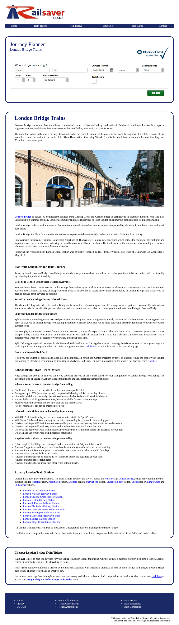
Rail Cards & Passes (68, 600)
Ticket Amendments (68, 606)
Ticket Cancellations (68, 603)
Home (14, 25)
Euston (135, 481)
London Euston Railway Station (39, 500)
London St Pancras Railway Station (41, 503)
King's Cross (153, 481)
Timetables (108, 25)
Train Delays (75, 25)
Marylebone (92, 481)
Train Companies (132, 606)
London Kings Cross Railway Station (41, 522)
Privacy (20, 603)
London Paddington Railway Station (41, 512)
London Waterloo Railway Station (40, 493)
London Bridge (23, 216)
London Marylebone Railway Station (41, 515)
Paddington (54, 481)
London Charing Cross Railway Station (42, 496)
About (20, 600)
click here (89, 346)
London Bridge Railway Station (39, 518)
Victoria (36, 481)
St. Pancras (20, 484)
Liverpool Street (115, 481)
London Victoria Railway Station (39, 490)
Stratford (73, 481)
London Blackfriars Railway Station (41, 506)
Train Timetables (132, 603)
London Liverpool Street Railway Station (44, 509)
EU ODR (21, 606)
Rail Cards (137, 25)
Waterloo (109, 478)
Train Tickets (40, 25)
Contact (163, 25)
